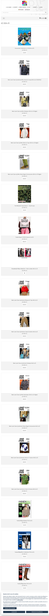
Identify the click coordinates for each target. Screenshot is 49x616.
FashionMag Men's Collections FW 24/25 (24, 552)
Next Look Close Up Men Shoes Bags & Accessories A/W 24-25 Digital (24, 174)
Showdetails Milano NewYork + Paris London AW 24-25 (24, 268)
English (27, 9)
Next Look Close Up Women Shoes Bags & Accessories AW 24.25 (24, 426)
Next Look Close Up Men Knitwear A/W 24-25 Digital (24, 111)
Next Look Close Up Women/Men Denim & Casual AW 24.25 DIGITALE (24, 79)
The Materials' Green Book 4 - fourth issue (24, 205)
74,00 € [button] (24, 525)
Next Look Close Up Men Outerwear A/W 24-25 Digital (24, 394)
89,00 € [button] (24, 241)
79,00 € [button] (24, 556)
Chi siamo (8, 7)
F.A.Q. (28, 7)
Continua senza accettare (10, 608)
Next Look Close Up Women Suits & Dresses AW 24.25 (25, 489)
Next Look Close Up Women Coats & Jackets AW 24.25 (24, 331)
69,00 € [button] (24, 84)
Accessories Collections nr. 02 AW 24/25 (24, 48)
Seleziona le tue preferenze (37, 611)
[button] (24, 273)
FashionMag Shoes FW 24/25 (24, 583)
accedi (40, 7)
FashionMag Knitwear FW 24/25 (24, 520)
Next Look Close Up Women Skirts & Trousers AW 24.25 (24, 457)
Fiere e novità (22, 7)
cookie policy (20, 600)
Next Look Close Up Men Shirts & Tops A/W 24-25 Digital (24, 142)
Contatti (15, 7)
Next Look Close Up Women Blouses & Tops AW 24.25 (24, 300)
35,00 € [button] (24, 210)
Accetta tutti (14, 611)
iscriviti (34, 7)
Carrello (42, 18)
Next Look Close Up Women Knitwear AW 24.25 (24, 363)
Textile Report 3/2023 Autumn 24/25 (24, 237)
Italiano (21, 9)
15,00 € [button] (24, 52)
